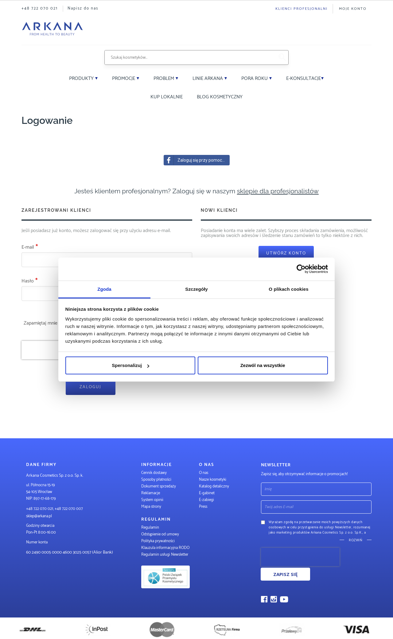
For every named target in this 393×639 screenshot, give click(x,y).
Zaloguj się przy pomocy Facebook (197, 160)
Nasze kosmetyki (212, 479)
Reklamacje (150, 493)
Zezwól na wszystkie (262, 365)
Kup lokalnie (166, 97)
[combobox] (189, 57)
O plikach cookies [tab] (288, 289)
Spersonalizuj (130, 365)
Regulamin (150, 527)
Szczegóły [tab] (196, 289)
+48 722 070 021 (39, 8)
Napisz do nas (83, 8)
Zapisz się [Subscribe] (285, 574)
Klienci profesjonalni (301, 9)
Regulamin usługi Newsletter (164, 554)
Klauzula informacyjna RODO (165, 548)
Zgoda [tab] (104, 289)
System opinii (152, 500)
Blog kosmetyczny (220, 97)
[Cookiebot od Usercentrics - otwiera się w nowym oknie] (301, 269)
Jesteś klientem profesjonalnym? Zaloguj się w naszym (196, 191)
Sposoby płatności (156, 479)
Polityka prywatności (158, 541)
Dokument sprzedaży (158, 486)
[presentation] (300, 557)
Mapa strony (151, 506)
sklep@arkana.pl (39, 516)
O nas (203, 473)
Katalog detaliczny (214, 486)
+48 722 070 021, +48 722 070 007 (54, 509)
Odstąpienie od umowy (160, 534)
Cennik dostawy (154, 473)
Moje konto (353, 9)
